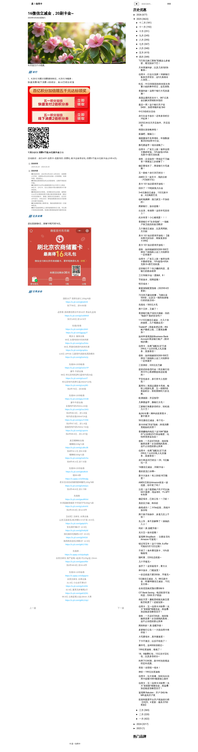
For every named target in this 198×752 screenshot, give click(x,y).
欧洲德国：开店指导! (149, 398)
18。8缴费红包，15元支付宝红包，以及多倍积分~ (154, 655)
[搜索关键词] (152, 4)
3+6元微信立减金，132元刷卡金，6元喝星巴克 (153, 193)
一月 (141, 718)
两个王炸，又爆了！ (148, 309)
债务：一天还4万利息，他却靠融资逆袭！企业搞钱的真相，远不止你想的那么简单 (154, 444)
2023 (139, 728)
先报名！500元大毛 (148, 304)
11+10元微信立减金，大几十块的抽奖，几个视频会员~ (154, 321)
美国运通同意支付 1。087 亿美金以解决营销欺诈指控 (154, 99)
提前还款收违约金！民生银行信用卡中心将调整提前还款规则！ (154, 372)
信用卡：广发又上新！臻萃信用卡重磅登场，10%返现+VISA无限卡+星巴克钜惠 (154, 152)
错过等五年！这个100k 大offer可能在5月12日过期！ (153, 545)
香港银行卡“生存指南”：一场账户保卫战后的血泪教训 (154, 223)
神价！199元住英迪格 (149, 672)
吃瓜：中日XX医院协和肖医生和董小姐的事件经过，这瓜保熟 (154, 85)
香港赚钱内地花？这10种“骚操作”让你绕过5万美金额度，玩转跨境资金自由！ (154, 434)
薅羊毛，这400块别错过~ (151, 645)
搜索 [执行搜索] (169, 4)
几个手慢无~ (145, 561)
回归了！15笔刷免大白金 (151, 188)
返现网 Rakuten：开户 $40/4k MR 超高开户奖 (153, 693)
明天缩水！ (144, 284)
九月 (141, 35)
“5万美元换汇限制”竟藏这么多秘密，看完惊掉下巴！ (154, 62)
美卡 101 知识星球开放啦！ (152, 184)
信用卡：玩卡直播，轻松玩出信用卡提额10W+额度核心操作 (154, 677)
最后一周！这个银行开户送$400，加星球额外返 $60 (152, 106)
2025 (139, 19)
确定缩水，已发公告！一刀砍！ (154, 499)
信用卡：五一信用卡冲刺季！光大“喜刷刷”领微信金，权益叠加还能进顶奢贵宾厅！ (154, 609)
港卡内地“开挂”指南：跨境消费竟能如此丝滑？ (154, 426)
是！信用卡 (36, 3)
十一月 (142, 27)
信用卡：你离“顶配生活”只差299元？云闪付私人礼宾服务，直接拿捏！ (152, 349)
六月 (141, 48)
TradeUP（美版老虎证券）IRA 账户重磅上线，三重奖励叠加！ (153, 330)
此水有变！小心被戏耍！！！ (153, 217)
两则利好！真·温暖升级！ (151, 625)
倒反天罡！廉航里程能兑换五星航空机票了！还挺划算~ (154, 600)
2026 (139, 14)
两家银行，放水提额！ (150, 206)
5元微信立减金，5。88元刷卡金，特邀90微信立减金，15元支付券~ (154, 581)
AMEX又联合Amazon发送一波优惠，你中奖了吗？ (153, 483)
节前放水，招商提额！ (150, 279)
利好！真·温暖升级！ (149, 528)
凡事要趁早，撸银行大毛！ (152, 402)
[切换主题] (136, 4)
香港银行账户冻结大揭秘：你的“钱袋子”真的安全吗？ (154, 314)
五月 (141, 52)
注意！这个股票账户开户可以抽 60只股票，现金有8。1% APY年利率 (154, 492)
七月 (141, 44)
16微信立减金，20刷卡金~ (152, 467)
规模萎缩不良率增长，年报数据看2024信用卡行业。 (154, 139)
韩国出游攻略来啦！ (148, 129)
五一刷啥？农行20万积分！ (152, 172)
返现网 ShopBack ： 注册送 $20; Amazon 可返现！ (154, 538)
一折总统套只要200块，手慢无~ (154, 574)
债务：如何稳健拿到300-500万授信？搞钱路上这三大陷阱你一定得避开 (154, 252)
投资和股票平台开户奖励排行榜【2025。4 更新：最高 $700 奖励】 (154, 702)
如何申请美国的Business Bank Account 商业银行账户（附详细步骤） (154, 339)
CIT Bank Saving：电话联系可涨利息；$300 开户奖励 (154, 594)
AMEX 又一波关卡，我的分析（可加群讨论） (153, 178)
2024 (139, 724)
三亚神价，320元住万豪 (150, 365)
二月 (141, 714)
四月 (141, 57)
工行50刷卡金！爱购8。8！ (152, 275)
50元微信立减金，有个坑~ (152, 420)
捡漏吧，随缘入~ (147, 134)
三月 (141, 710)
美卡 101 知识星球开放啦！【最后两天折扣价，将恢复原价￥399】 (154, 238)
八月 (141, 40)
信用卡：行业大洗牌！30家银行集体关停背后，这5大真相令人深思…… (154, 77)
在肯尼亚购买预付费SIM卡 (151, 588)
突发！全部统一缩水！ (150, 667)
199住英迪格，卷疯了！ (150, 649)
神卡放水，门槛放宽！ (150, 570)
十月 (141, 31)
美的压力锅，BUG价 (148, 503)
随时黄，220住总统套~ (150, 557)
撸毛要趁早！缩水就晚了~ (151, 145)
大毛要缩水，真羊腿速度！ (152, 636)
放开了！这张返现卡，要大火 (153, 566)
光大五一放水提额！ (148, 532)
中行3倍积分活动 (147, 111)
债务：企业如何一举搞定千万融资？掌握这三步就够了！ (154, 160)
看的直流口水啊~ (147, 471)
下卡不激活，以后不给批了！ (153, 641)
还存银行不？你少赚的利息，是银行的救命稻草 (154, 269)
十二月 (142, 22)
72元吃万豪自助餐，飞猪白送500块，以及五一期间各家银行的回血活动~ (154, 298)
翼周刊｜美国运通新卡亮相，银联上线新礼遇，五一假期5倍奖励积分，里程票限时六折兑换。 (154, 389)
